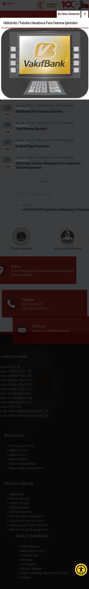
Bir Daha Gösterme (68, 14)
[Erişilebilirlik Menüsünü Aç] (81, 569)
